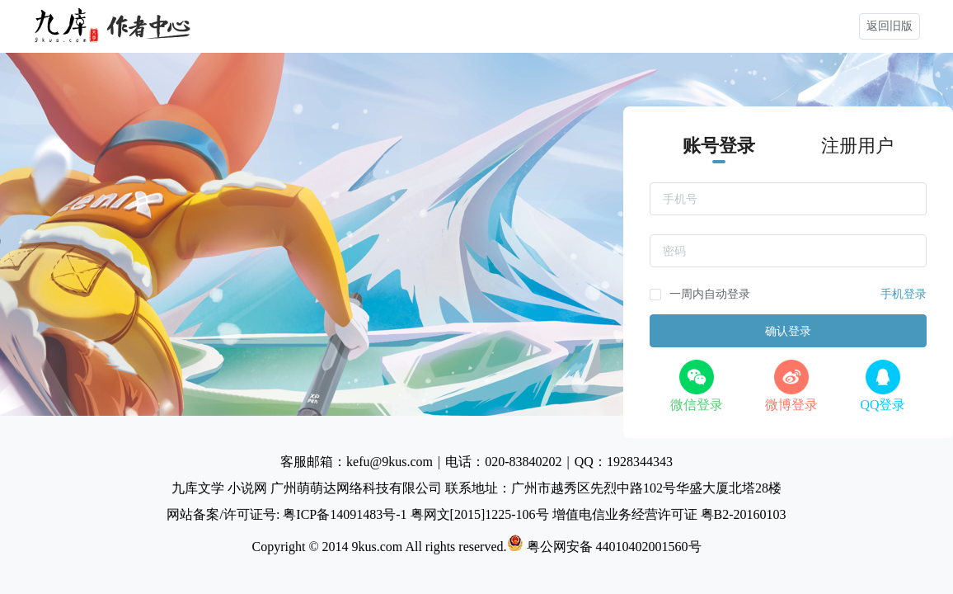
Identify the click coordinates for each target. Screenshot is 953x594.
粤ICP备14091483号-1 (346, 514)
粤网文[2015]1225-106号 (481, 514)
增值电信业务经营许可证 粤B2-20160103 (669, 514)
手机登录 (903, 294)
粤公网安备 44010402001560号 (604, 547)
